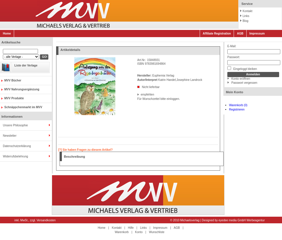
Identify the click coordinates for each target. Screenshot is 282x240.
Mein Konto (234, 92)
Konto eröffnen (240, 78)
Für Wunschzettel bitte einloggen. (137, 98)
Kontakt (247, 11)
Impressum (257, 33)
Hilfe (131, 227)
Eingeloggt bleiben (242, 68)
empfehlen (141, 94)
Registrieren (237, 109)
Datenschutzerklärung (17, 146)
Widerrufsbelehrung (15, 156)
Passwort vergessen (244, 82)
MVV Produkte (14, 98)
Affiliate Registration (217, 33)
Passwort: (233, 57)
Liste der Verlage (25, 65)
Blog (245, 20)
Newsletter (9, 135)
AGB (240, 33)
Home (7, 33)
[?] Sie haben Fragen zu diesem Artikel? (85, 149)
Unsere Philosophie (15, 125)
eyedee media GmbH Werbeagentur (242, 220)
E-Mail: (231, 46)
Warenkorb (122, 232)
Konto (138, 232)
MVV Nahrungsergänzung (21, 89)
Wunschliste (157, 232)
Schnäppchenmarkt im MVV (23, 107)
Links (246, 16)
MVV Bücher (12, 80)
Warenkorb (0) (238, 105)
